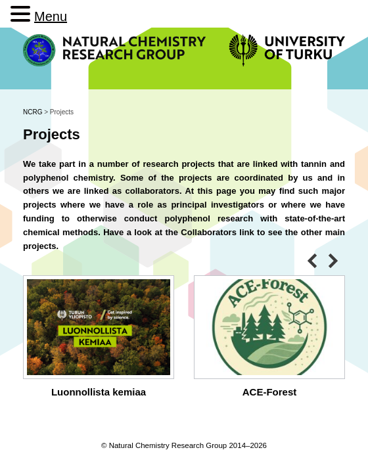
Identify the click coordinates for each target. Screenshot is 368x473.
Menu (50, 16)
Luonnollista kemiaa (98, 391)
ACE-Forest (269, 391)
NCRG (32, 112)
